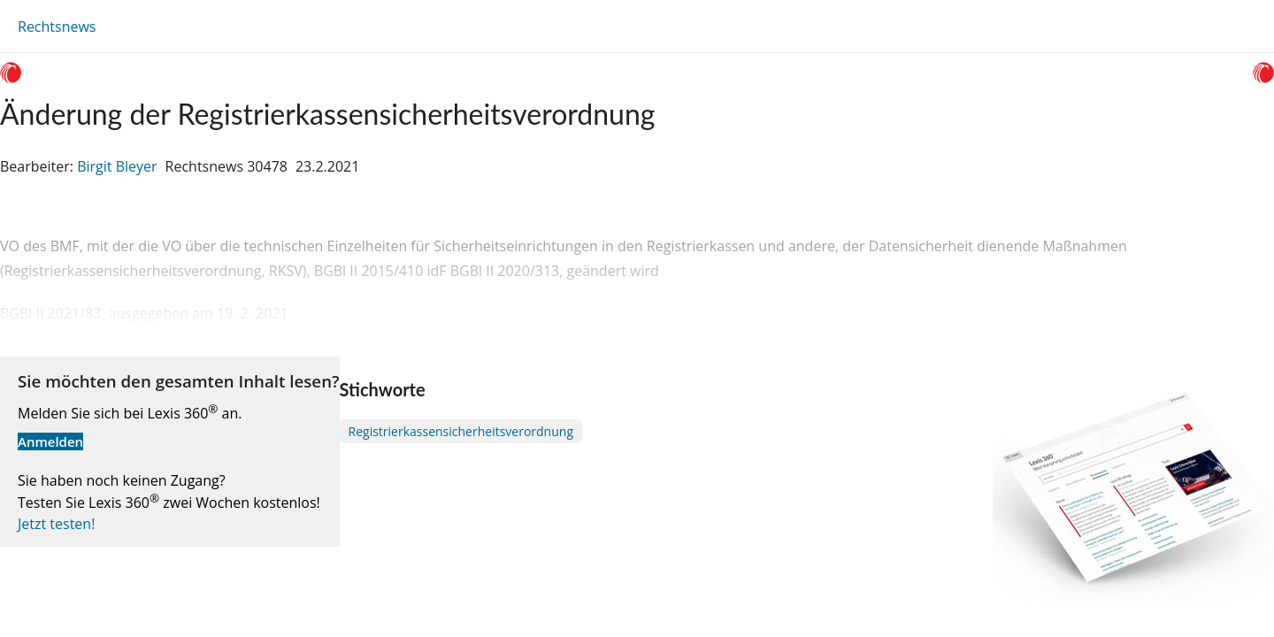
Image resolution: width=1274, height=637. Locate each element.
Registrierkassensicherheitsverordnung (461, 431)
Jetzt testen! (56, 523)
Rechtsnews (57, 26)
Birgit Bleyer (117, 166)
